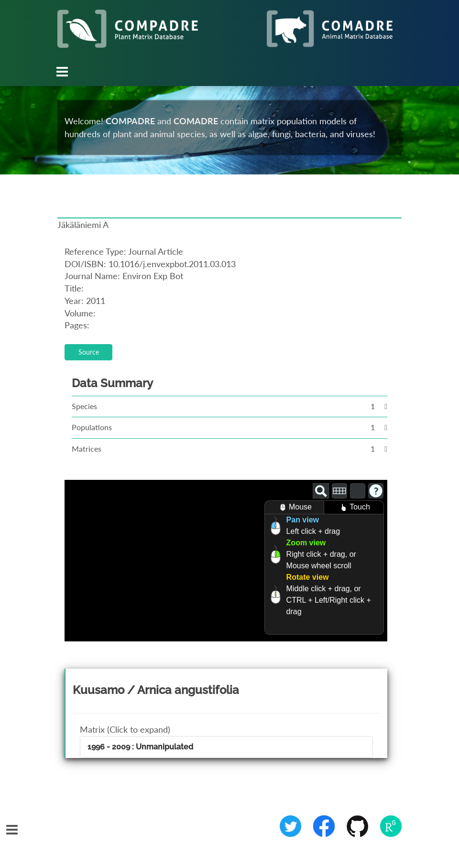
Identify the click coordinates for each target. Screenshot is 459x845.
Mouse (294, 507)
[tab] (226, 747)
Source (88, 352)
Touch (354, 507)
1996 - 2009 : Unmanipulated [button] (140, 746)
